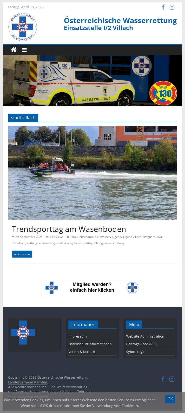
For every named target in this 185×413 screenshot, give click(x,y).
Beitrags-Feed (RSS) (141, 344)
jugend (116, 237)
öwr (159, 237)
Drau (74, 237)
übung (98, 243)
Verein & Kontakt (81, 351)
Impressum (77, 336)
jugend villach (132, 237)
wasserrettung (114, 243)
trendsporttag (83, 243)
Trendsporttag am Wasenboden (69, 229)
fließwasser (102, 237)
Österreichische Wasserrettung (120, 20)
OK (170, 398)
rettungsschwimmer (40, 243)
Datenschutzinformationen (90, 344)
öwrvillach (18, 243)
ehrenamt (86, 237)
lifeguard (149, 237)
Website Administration (145, 336)
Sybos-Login (135, 351)
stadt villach (64, 243)
